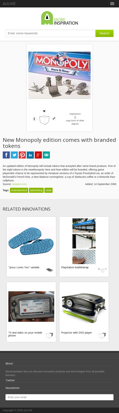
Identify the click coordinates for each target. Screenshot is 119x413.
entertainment (19, 190)
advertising (36, 190)
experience (75, 114)
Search (104, 33)
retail (48, 190)
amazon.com (19, 184)
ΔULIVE (9, 4)
